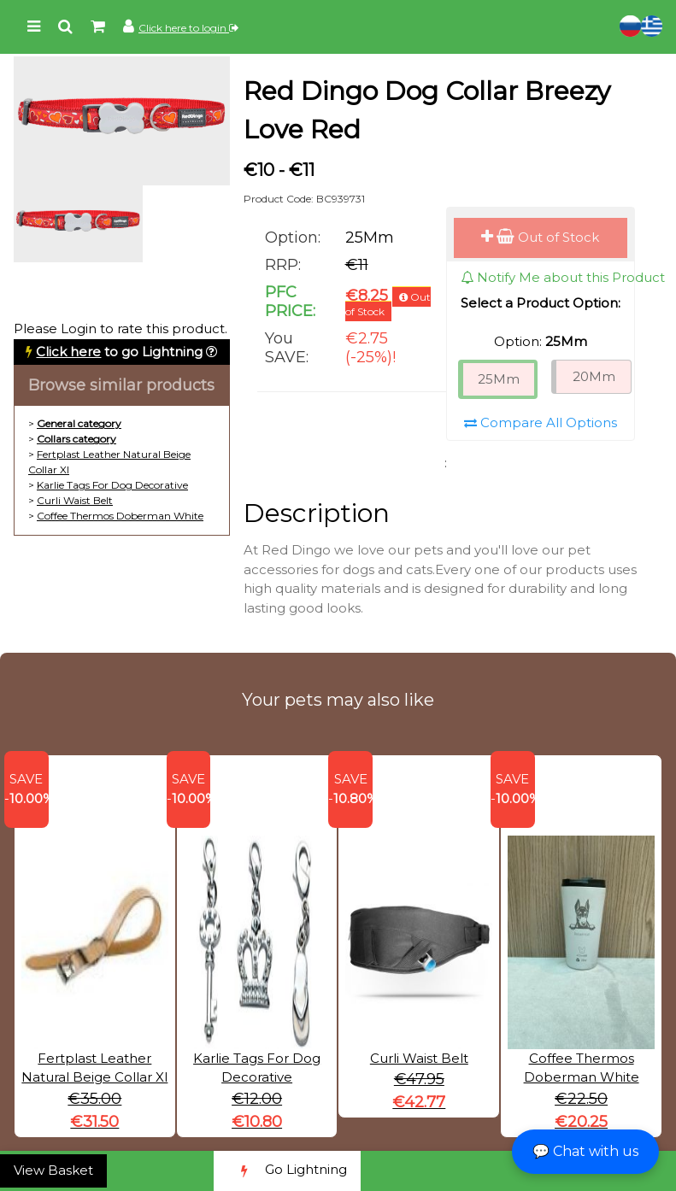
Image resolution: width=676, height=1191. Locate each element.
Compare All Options (540, 422)
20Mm (594, 376)
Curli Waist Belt (75, 500)
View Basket (53, 1170)
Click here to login (188, 27)
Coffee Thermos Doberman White (120, 515)
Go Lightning (287, 1171)
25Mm (499, 379)
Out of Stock (540, 237)
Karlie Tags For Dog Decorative (112, 484)
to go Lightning (119, 351)
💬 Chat (585, 1151)
